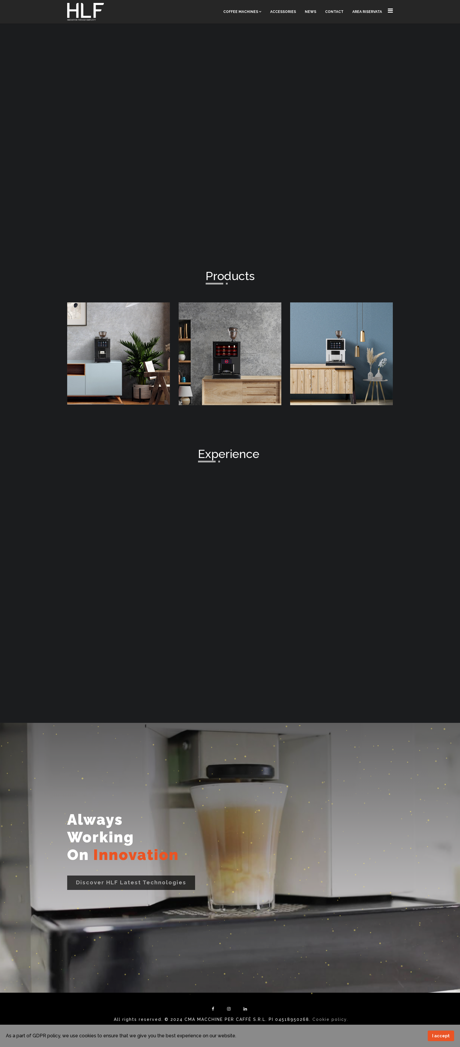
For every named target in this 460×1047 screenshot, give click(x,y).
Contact (334, 12)
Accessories (283, 12)
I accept (441, 1035)
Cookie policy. (330, 1019)
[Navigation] (390, 10)
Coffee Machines (240, 12)
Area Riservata (367, 12)
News (310, 12)
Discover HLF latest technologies (131, 882)
